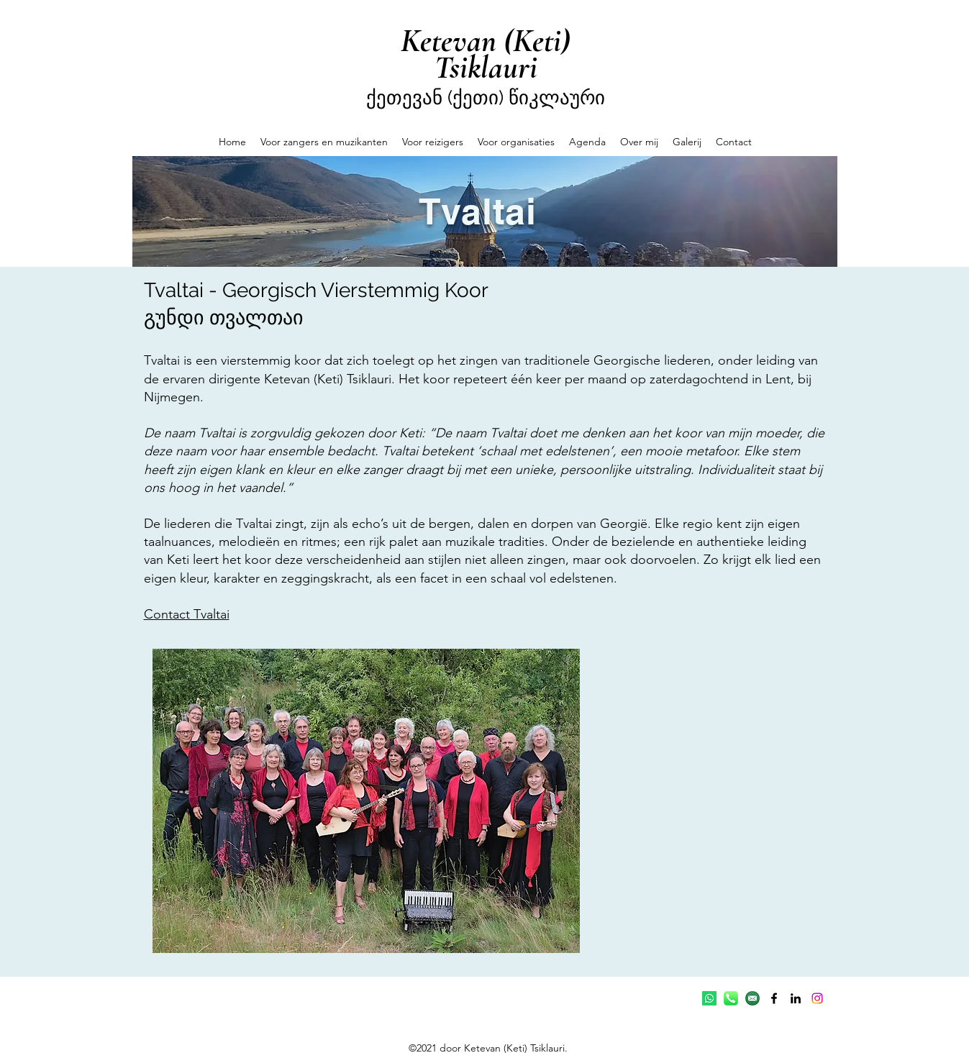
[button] (324, 142)
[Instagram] (817, 998)
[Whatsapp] (709, 998)
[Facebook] (774, 998)
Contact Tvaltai (186, 614)
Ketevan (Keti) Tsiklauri (485, 54)
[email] (752, 998)
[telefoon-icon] (731, 998)
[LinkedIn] (795, 998)
